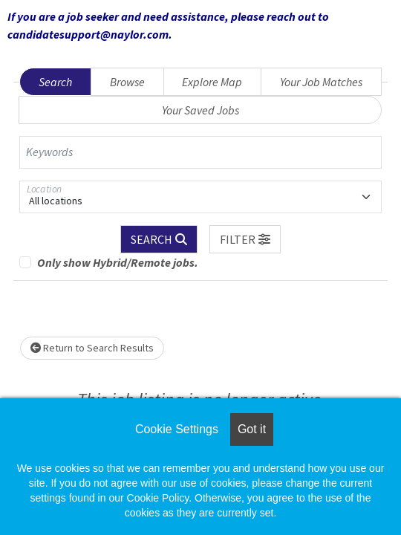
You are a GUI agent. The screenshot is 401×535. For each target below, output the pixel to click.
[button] (245, 239)
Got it (252, 429)
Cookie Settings (176, 429)
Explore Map (212, 81)
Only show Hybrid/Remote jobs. (117, 262)
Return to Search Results (92, 347)
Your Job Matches (321, 81)
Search (55, 81)
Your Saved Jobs (200, 110)
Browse (127, 81)
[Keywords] (200, 152)
